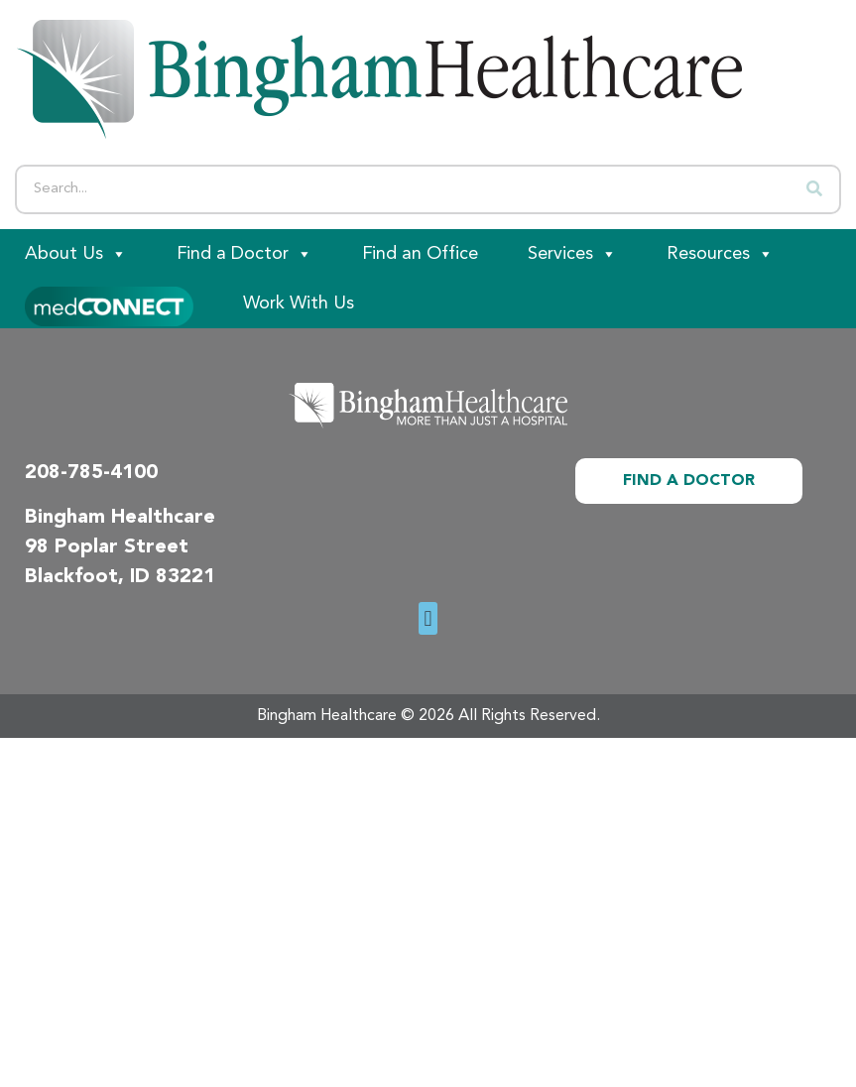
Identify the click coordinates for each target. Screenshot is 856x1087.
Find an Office (420, 254)
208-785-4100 (91, 473)
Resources (720, 254)
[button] (428, 618)
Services (572, 254)
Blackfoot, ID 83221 (120, 577)
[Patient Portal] (109, 303)
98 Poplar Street (106, 547)
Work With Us (298, 303)
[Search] (814, 189)
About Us (76, 254)
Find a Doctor (244, 254)
